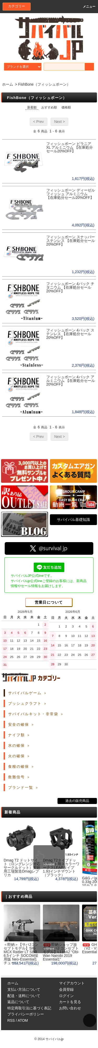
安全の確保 (18, 724)
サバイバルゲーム (25, 693)
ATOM (23, 1020)
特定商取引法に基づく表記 (29, 1008)
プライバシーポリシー (25, 1014)
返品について (18, 1002)
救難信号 (16, 777)
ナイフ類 (16, 735)
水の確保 (16, 745)
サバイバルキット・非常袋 (33, 714)
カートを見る (70, 1002)
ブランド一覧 (20, 787)
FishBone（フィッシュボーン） (44, 84)
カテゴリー (16, 6)
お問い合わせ (70, 1008)
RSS (11, 1020)
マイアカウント (72, 983)
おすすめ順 (49, 107)
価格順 (66, 107)
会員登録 (66, 989)
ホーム (7, 84)
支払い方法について (23, 989)
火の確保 (16, 756)
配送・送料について (23, 996)
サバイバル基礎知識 (73, 519)
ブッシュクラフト (25, 703)
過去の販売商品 (77, 801)
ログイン (66, 996)
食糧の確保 (18, 766)
